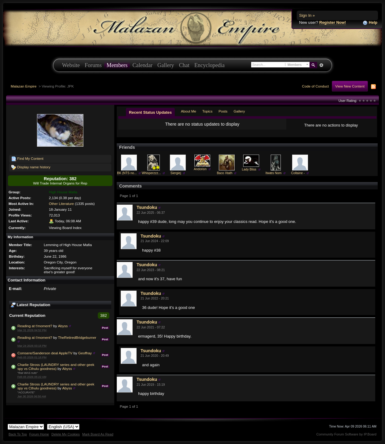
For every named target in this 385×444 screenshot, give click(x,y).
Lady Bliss (249, 169)
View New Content (350, 86)
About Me (188, 111)
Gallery (165, 65)
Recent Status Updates (150, 112)
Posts (222, 111)
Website (71, 65)
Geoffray (85, 353)
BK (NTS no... (127, 173)
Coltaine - (298, 173)
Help (370, 22)
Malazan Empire (23, 86)
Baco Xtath (225, 173)
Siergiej (175, 173)
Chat (184, 65)
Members (117, 65)
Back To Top (18, 434)
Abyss (63, 326)
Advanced (321, 65)
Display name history (30, 167)
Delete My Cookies (65, 434)
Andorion (200, 169)
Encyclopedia (209, 65)
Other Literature (61, 204)
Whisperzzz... (151, 173)
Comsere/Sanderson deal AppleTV (44, 353)
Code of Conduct (315, 86)
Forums (93, 65)
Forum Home (39, 434)
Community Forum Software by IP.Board (346, 434)
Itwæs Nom (274, 173)
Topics (207, 111)
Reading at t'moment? (34, 326)
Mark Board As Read (97, 434)
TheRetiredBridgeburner (77, 337)
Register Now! (332, 22)
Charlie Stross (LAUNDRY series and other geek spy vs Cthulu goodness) (55, 367)
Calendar (142, 65)
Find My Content (27, 158)
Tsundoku (147, 207)
